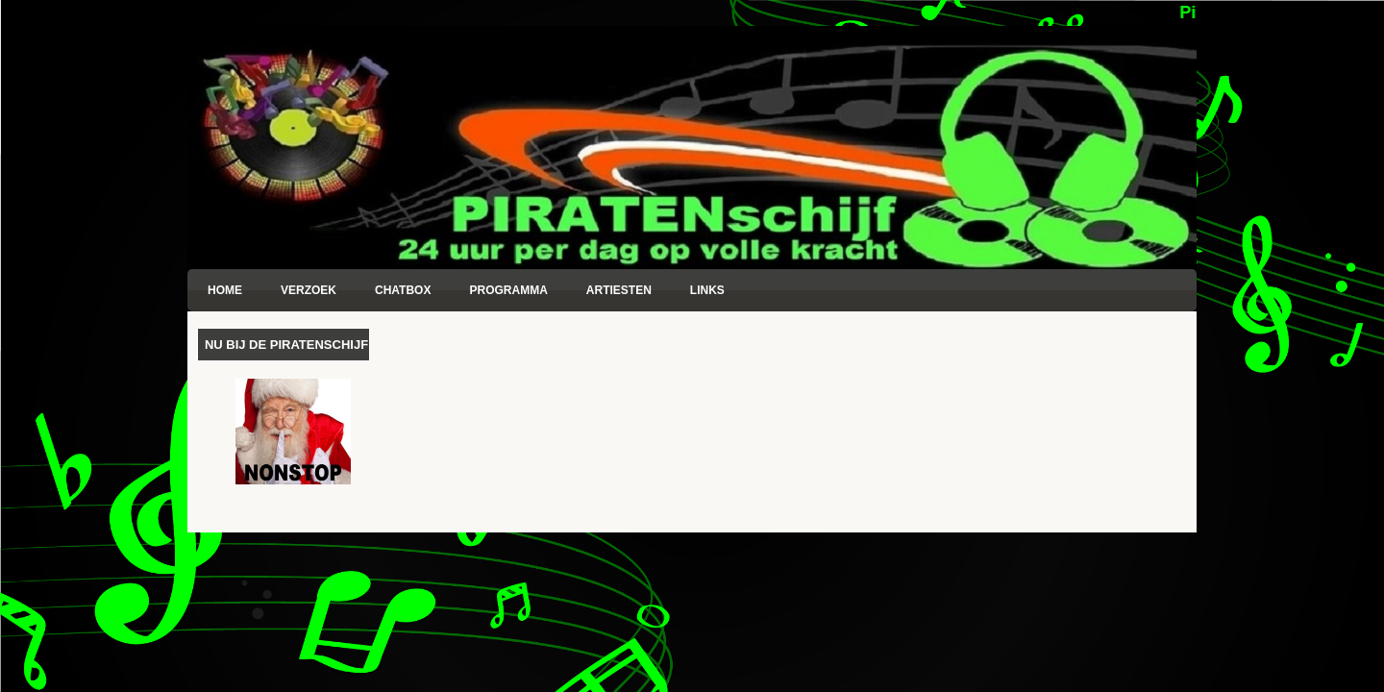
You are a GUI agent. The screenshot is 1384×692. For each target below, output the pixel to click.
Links (707, 290)
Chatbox (403, 290)
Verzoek (308, 290)
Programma (508, 290)
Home (225, 290)
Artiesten (619, 290)
